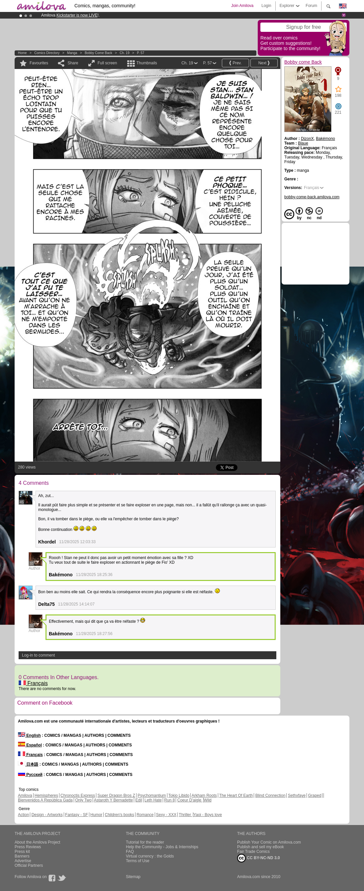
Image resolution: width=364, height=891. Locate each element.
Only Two (83, 800)
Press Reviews (28, 847)
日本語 (28, 764)
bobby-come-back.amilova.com (311, 197)
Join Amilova (242, 5)
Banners (22, 856)
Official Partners (29, 865)
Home (22, 53)
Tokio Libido (178, 795)
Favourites (39, 63)
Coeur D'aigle (190, 800)
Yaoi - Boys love (207, 814)
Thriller (185, 814)
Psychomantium (151, 795)
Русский (30, 774)
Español (30, 745)
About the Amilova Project (37, 842)
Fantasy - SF (76, 814)
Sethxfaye (297, 795)
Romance (144, 814)
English (29, 735)
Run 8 (169, 800)
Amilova (25, 795)
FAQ (130, 851)
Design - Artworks (47, 814)
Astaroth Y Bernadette (113, 800)
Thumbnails (146, 63)
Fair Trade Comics (253, 851)
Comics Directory (46, 53)
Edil (139, 800)
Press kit (22, 851)
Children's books (119, 814)
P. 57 (140, 53)
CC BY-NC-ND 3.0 (258, 858)
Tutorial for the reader (145, 842)
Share (72, 63)
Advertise (23, 861)
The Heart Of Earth (236, 795)
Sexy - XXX (166, 814)
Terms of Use (137, 861)
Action (23, 814)
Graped (314, 795)
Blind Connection (270, 795)
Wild (207, 800)
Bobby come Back (98, 53)
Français (33, 683)
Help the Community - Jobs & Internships (162, 847)
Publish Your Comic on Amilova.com (269, 842)
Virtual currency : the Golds (150, 856)
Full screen (107, 63)
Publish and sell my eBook (260, 847)
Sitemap (133, 876)
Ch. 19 (124, 53)
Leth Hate (153, 800)
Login (266, 5)
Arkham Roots (204, 795)
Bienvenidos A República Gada (45, 800)
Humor (96, 814)
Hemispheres (46, 795)
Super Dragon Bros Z (116, 795)
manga (72, 53)
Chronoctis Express (77, 795)
